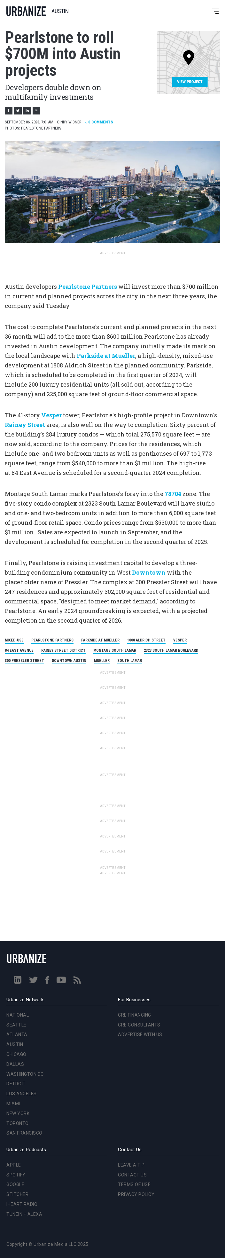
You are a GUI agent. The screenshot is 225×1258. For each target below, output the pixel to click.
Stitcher (17, 1194)
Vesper (51, 415)
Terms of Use (134, 1184)
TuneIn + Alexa (24, 1214)
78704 (173, 494)
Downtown (149, 572)
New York (17, 1113)
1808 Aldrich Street (146, 640)
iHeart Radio (21, 1204)
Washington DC (25, 1074)
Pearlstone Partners (87, 286)
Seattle (16, 1024)
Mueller (102, 660)
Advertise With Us (140, 1034)
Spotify (16, 1174)
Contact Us (132, 1174)
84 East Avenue (19, 650)
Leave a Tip (131, 1165)
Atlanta (16, 1034)
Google (15, 1184)
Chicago (16, 1054)
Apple (13, 1165)
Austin (14, 1044)
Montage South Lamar (114, 650)
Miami (13, 1103)
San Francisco (24, 1133)
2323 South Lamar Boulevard (171, 650)
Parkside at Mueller (106, 355)
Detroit (16, 1083)
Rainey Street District (63, 650)
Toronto (17, 1123)
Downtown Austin (69, 660)
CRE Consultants (139, 1024)
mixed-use (14, 640)
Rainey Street (25, 425)
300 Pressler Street (24, 660)
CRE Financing (134, 1015)
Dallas (15, 1064)
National (17, 1015)
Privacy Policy (136, 1194)
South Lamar (129, 660)
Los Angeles (21, 1093)
